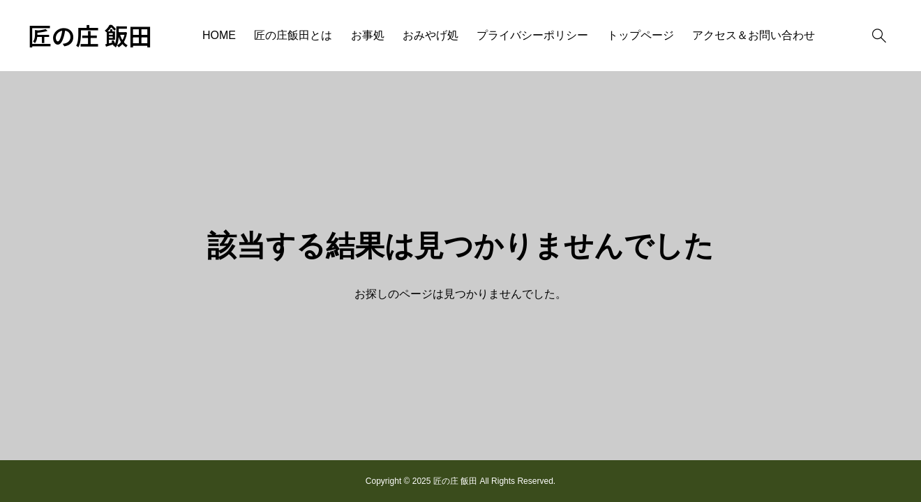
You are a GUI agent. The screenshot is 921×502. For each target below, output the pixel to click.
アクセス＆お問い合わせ (753, 35)
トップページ (640, 35)
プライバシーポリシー (532, 35)
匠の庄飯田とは (293, 35)
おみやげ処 (430, 35)
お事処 (367, 35)
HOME (219, 35)
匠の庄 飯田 (90, 36)
